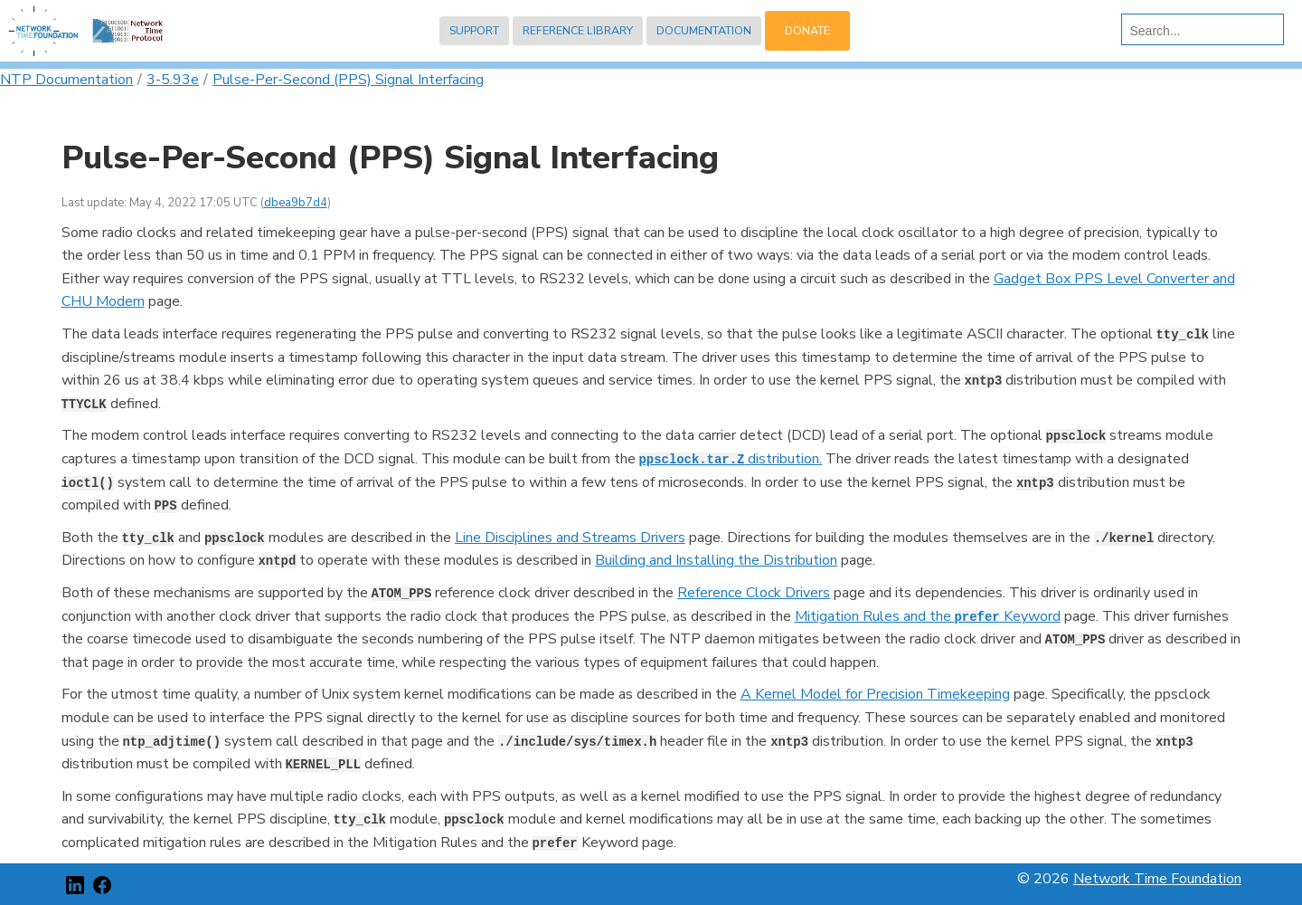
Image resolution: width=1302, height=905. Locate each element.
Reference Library (578, 30)
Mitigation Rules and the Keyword (928, 616)
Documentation (703, 30)
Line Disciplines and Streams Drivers (570, 538)
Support (474, 30)
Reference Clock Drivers (753, 593)
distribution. (731, 459)
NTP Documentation (66, 80)
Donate (807, 30)
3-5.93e (172, 80)
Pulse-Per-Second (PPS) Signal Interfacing (348, 80)
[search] (1198, 31)
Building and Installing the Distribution (716, 560)
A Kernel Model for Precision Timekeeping (875, 694)
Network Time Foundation (1157, 879)
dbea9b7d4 (295, 203)
